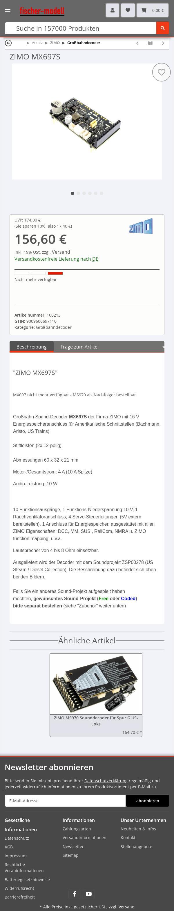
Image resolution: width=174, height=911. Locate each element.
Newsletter (73, 846)
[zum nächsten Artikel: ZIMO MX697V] (163, 43)
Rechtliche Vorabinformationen (24, 867)
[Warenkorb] (152, 10)
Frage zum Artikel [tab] (80, 347)
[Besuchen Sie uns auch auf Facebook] (74, 894)
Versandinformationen (84, 837)
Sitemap (71, 855)
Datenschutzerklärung (106, 780)
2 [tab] (78, 193)
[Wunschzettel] (128, 10)
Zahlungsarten (77, 829)
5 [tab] (95, 193)
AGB (9, 847)
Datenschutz (17, 838)
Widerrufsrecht (19, 888)
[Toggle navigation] (7, 7)
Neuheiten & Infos (138, 829)
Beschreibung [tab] (32, 347)
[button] (112, 10)
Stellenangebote (136, 846)
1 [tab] (72, 193)
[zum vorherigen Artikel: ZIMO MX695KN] (137, 43)
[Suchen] (80, 28)
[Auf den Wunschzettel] (161, 72)
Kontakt (128, 837)
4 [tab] (90, 193)
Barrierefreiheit (20, 897)
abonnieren (147, 800)
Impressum (16, 856)
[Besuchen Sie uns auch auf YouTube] (89, 894)
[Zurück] (8, 43)
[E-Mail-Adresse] (65, 800)
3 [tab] (84, 193)
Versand (61, 252)
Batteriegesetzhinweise (27, 879)
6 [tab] (101, 193)
